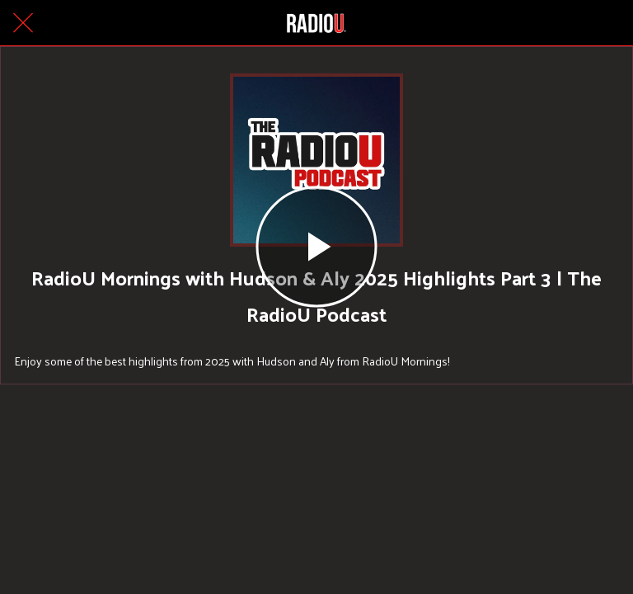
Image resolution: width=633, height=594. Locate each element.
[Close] (23, 23)
